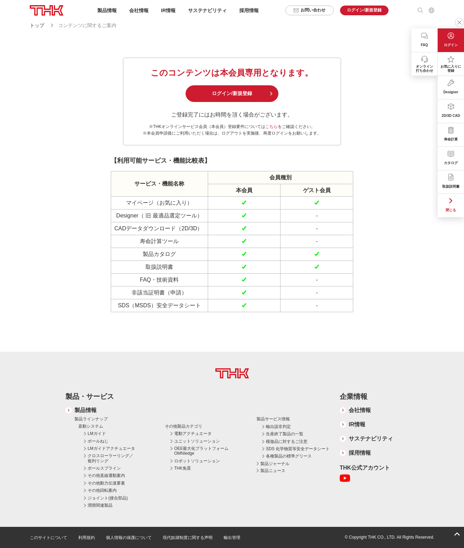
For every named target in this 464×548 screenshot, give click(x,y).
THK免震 (182, 468)
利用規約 (86, 537)
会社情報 (360, 410)
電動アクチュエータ (193, 433)
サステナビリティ (371, 439)
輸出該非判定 (278, 426)
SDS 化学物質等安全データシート (298, 448)
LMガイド (97, 433)
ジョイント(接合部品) (108, 498)
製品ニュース (272, 470)
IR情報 (357, 424)
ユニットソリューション (197, 441)
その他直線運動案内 (106, 475)
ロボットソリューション (197, 461)
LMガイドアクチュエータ (111, 448)
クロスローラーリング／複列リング (110, 458)
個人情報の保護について (129, 537)
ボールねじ (98, 441)
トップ (37, 25)
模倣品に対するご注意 (286, 441)
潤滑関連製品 (100, 505)
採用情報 (249, 10)
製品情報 (85, 410)
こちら (271, 126)
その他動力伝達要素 (106, 483)
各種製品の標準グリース (289, 456)
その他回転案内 (102, 490)
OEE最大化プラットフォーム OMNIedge (201, 451)
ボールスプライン (104, 468)
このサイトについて (48, 537)
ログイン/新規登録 (232, 93)
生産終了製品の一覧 (284, 433)
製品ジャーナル (274, 463)
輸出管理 (232, 537)
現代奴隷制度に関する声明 (188, 537)
